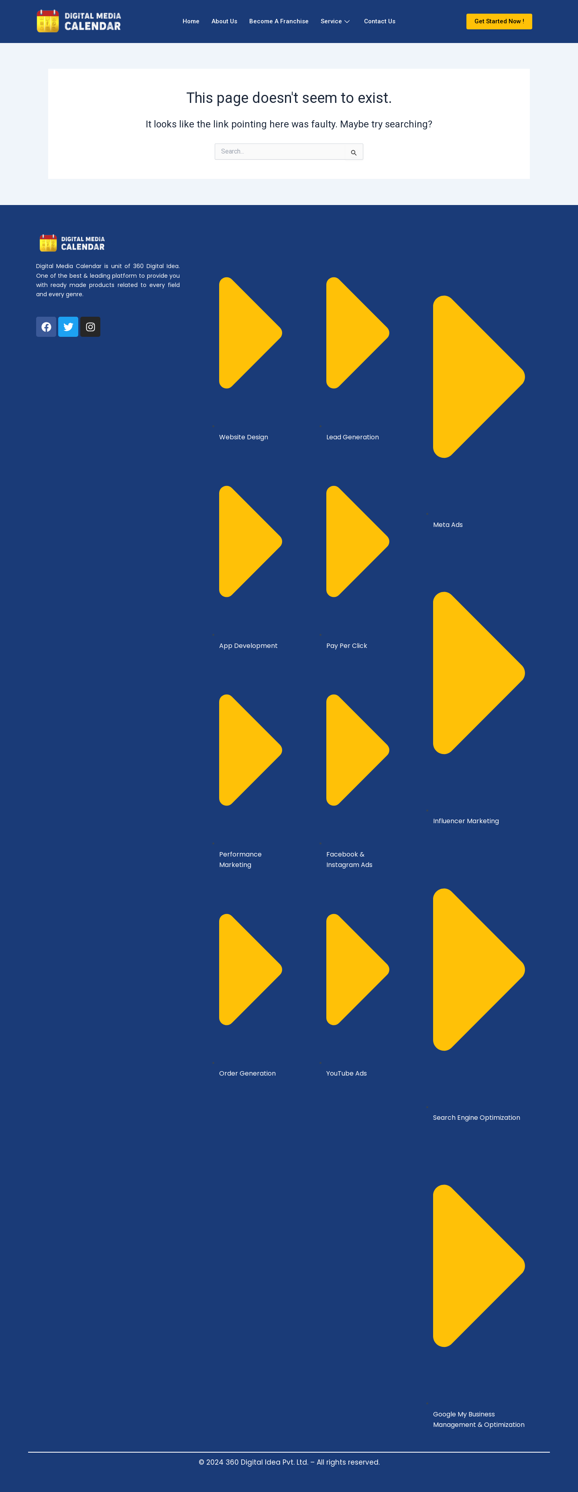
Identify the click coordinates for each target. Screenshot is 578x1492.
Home (191, 21)
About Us (224, 21)
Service (335, 21)
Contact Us (379, 21)
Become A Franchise (279, 21)
